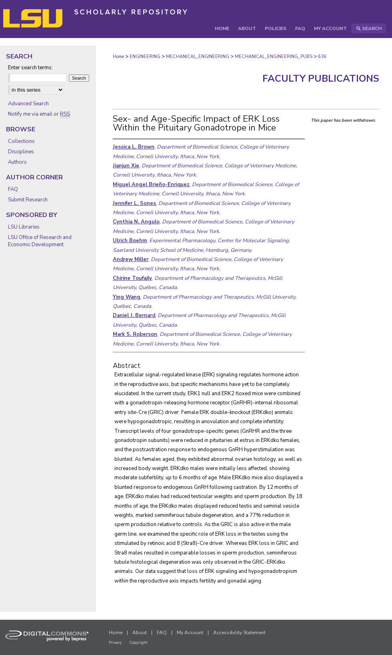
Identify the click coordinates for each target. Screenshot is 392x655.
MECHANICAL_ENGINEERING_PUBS (273, 57)
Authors (17, 162)
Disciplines (21, 151)
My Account (190, 632)
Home (118, 57)
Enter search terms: (30, 67)
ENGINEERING (145, 57)
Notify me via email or (39, 114)
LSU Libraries (24, 227)
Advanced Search (28, 103)
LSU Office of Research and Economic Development (40, 241)
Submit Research (28, 199)
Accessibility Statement (239, 632)
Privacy (115, 642)
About (139, 632)
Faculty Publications (320, 78)
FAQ (13, 189)
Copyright (138, 642)
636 (322, 57)
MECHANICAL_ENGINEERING (197, 57)
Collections (21, 141)
